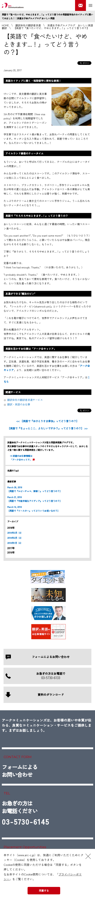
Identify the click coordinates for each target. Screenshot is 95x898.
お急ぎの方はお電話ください (25, 813)
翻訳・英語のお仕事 (18, 404)
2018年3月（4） (15, 532)
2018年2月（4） (15, 537)
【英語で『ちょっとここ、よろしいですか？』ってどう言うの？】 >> (47, 428)
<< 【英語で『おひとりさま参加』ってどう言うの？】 (47, 421)
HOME (5, 25)
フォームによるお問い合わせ (19, 770)
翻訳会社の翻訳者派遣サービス (25, 400)
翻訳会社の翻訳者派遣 (28, 25)
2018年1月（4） (14, 543)
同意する (44, 890)
